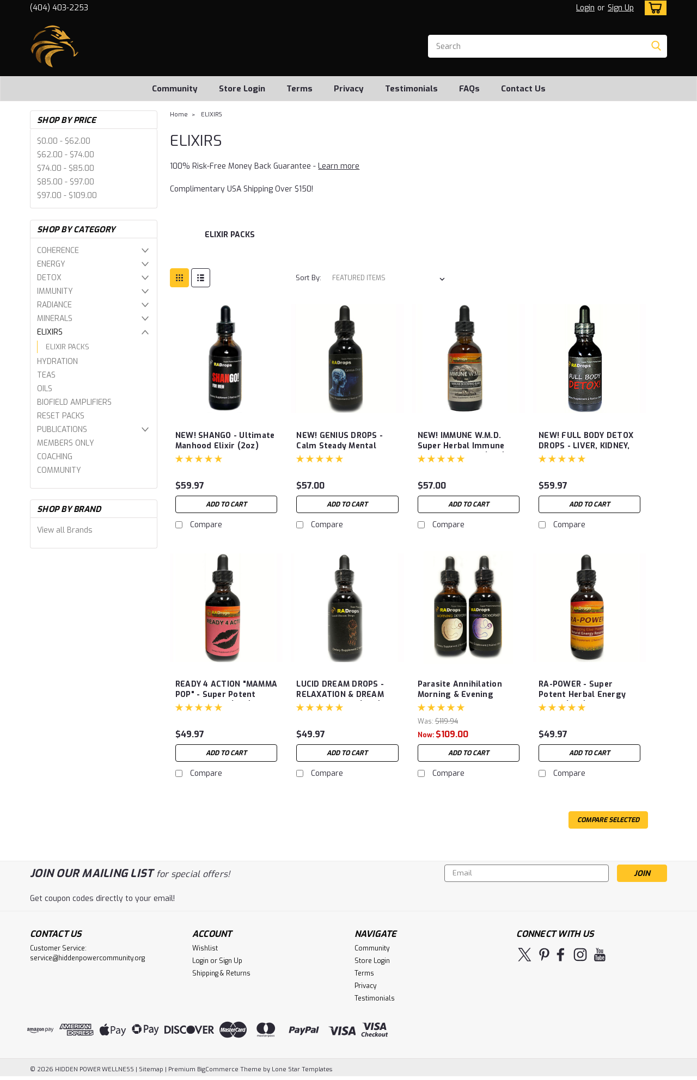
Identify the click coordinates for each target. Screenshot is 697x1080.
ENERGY (51, 264)
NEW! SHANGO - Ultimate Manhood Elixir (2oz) (225, 440)
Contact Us (523, 88)
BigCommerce (218, 1069)
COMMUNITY (59, 470)
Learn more (338, 166)
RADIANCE (54, 305)
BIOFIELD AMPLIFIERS (74, 402)
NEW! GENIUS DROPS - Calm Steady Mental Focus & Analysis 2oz (339, 445)
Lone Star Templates (302, 1069)
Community (175, 88)
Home (179, 114)
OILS (44, 389)
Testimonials (411, 88)
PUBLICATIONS (62, 429)
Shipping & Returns (221, 973)
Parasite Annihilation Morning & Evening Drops (460, 694)
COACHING (54, 457)
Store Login (242, 88)
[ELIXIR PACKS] (229, 240)
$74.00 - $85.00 (65, 168)
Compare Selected (608, 820)
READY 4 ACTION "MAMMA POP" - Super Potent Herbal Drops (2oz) (226, 694)
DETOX (49, 278)
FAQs (469, 88)
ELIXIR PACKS (67, 346)
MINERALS (54, 318)
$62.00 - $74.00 (65, 155)
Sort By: (308, 277)
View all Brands (65, 530)
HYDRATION (57, 361)
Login (585, 8)
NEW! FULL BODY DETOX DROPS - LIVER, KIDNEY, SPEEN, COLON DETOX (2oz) (586, 451)
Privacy (349, 88)
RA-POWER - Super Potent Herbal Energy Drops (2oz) (582, 694)
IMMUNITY (55, 291)
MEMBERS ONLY (65, 443)
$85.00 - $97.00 (65, 182)
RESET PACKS (60, 416)
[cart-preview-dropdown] (653, 8)
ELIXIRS (50, 332)
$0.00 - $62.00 (63, 141)
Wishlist (205, 948)
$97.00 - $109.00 (67, 195)
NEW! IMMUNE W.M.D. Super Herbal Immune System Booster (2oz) (462, 445)
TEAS (46, 375)
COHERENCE (58, 250)
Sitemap (151, 1069)
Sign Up (621, 8)
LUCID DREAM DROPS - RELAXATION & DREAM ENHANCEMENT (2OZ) (340, 694)
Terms (299, 88)
